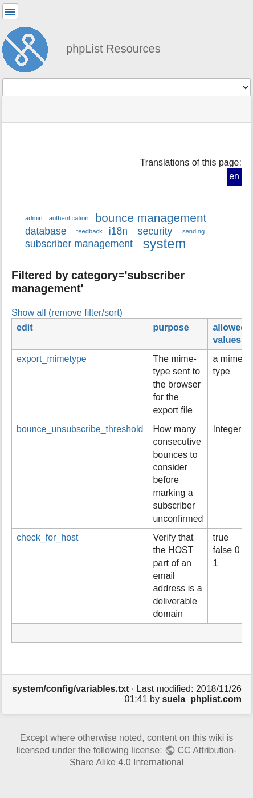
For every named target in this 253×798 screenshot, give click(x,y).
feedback (89, 231)
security (155, 231)
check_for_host (48, 537)
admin (34, 218)
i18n (118, 231)
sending (193, 231)
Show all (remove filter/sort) (67, 312)
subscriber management (79, 243)
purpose (171, 327)
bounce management (151, 217)
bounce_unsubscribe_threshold (80, 429)
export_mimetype (52, 359)
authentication (69, 218)
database (45, 231)
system (164, 243)
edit (24, 327)
